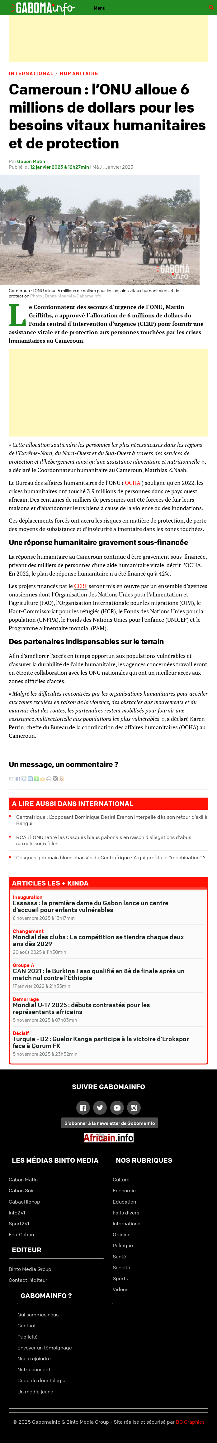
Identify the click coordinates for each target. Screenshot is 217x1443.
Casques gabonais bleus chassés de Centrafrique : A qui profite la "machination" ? (110, 857)
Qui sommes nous (38, 1314)
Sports (120, 1278)
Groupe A (23, 965)
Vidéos (120, 1289)
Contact (26, 1325)
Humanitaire (79, 73)
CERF (80, 586)
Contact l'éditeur (28, 1280)
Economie (124, 1190)
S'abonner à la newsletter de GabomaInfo (109, 1123)
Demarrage (26, 999)
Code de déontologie (41, 1380)
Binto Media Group (30, 1269)
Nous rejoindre (34, 1358)
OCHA (132, 482)
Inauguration (28, 897)
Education (124, 1202)
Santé (119, 1256)
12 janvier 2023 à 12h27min (59, 167)
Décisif (21, 1033)
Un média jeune (35, 1391)
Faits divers (126, 1212)
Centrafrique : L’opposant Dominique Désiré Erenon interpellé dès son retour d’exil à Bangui (111, 820)
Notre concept (33, 1369)
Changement (28, 931)
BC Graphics (190, 1422)
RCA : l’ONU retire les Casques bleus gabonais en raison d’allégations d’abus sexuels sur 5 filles (103, 840)
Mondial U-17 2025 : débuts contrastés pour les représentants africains (81, 1008)
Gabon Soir (21, 1190)
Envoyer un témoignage (44, 1347)
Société (121, 1267)
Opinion (121, 1234)
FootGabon (21, 1234)
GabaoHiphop (24, 1202)
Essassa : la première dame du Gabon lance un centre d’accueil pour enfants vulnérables (90, 906)
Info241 (17, 1212)
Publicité (27, 1337)
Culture (121, 1179)
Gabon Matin (31, 161)
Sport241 (19, 1223)
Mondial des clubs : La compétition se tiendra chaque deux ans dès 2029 (98, 940)
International (31, 73)
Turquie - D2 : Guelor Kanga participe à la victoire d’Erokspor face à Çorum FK (101, 1042)
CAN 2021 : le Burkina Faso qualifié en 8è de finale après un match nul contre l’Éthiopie (99, 974)
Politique (123, 1245)
